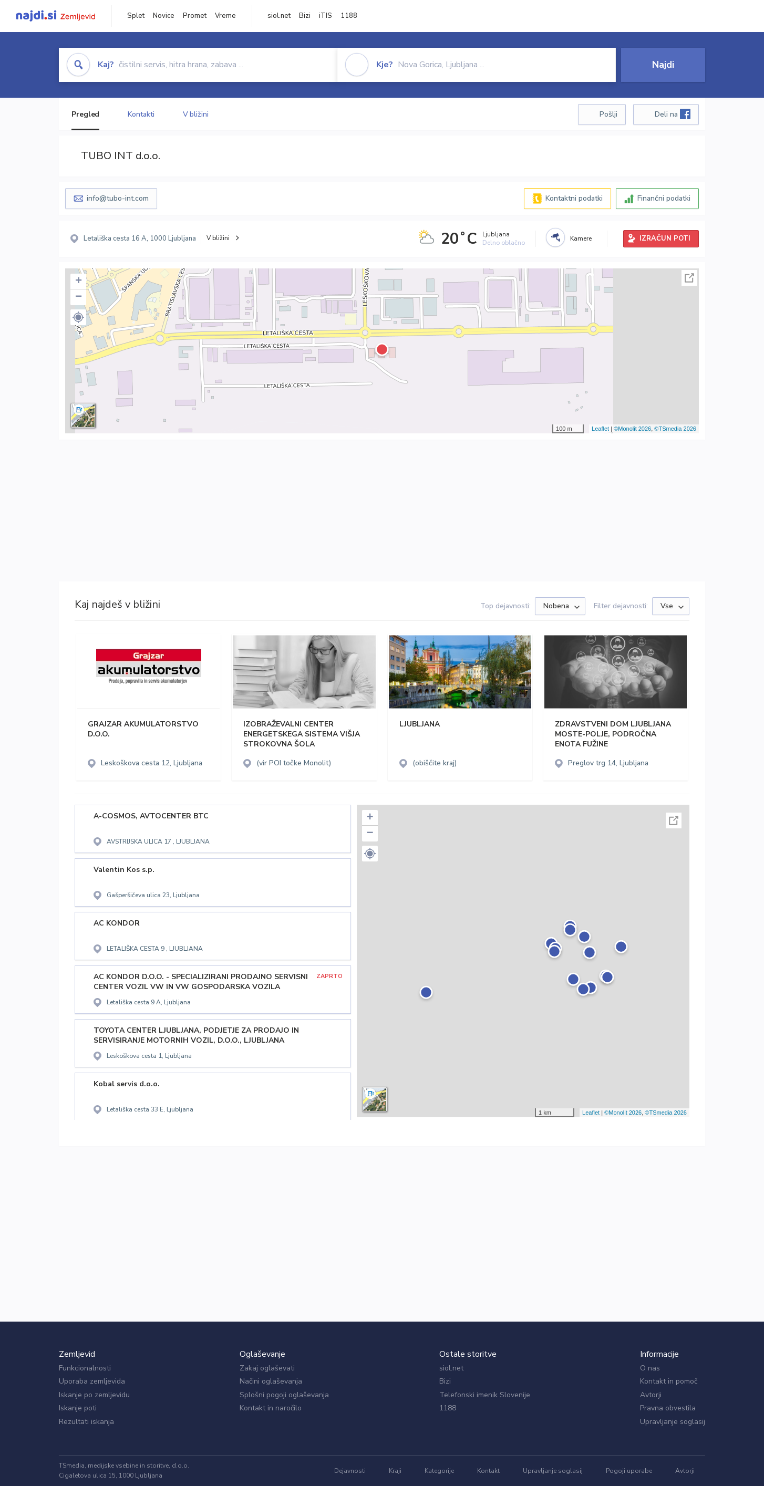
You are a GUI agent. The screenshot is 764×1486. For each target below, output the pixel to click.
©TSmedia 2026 (675, 428)
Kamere (581, 238)
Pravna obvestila (668, 1408)
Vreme (225, 15)
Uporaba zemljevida (92, 1381)
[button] (78, 317)
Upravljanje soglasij (672, 1422)
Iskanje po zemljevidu (94, 1395)
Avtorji (651, 1395)
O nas (650, 1368)
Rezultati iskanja (86, 1422)
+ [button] (78, 281)
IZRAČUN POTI (664, 238)
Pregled (85, 114)
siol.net (279, 15)
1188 (348, 15)
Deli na (672, 114)
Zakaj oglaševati (267, 1368)
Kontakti (141, 114)
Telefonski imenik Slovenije (484, 1395)
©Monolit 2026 (632, 428)
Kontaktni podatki (574, 198)
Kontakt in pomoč (668, 1381)
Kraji (395, 1471)
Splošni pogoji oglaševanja (284, 1395)
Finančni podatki (663, 198)
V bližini (196, 114)
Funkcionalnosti (85, 1368)
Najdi (663, 64)
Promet (195, 15)
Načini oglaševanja (271, 1381)
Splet (135, 15)
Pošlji (608, 114)
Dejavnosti (350, 1471)
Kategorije (439, 1471)
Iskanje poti (78, 1408)
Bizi (305, 15)
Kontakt (488, 1471)
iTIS (325, 15)
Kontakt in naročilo (271, 1408)
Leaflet (600, 428)
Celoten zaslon (689, 278)
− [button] (78, 297)
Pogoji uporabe (629, 1471)
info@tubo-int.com (118, 198)
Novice (163, 15)
